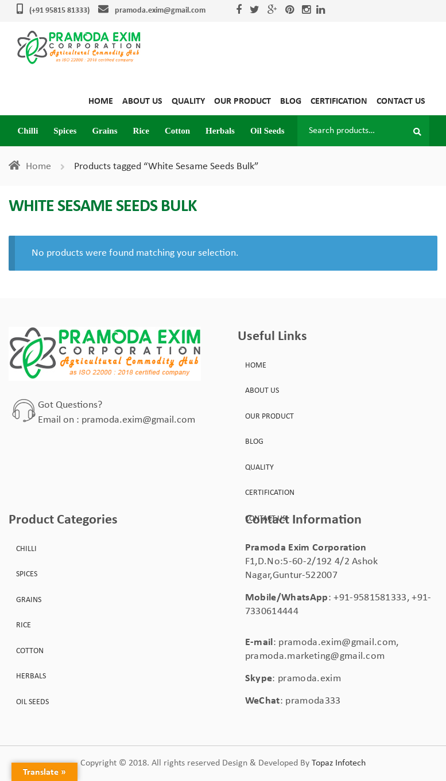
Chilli (28, 130)
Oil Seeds (267, 130)
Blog (290, 101)
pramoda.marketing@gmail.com (315, 656)
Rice (141, 130)
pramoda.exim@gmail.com (160, 10)
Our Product (242, 101)
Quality (188, 101)
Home (100, 101)
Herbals (220, 130)
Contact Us (401, 101)
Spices (64, 130)
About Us (142, 101)
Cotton (177, 130)
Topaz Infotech (339, 763)
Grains (104, 130)
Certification (339, 101)
